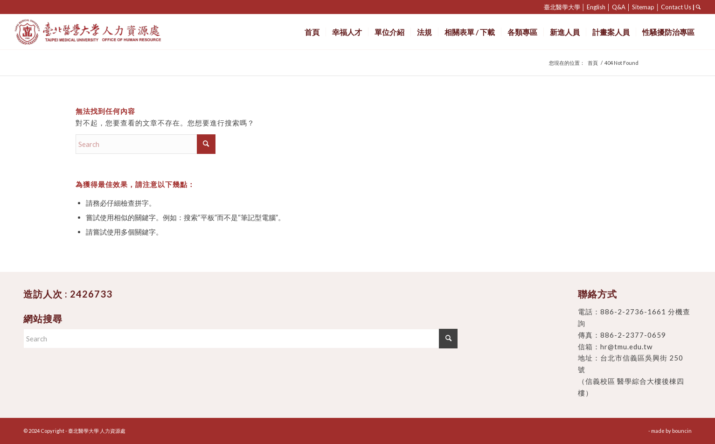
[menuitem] (312, 31)
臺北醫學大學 (562, 7)
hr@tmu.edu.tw (626, 346)
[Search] (145, 144)
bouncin (682, 431)
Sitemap (643, 7)
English (596, 7)
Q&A (618, 7)
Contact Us (676, 7)
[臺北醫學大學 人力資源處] (108, 31)
